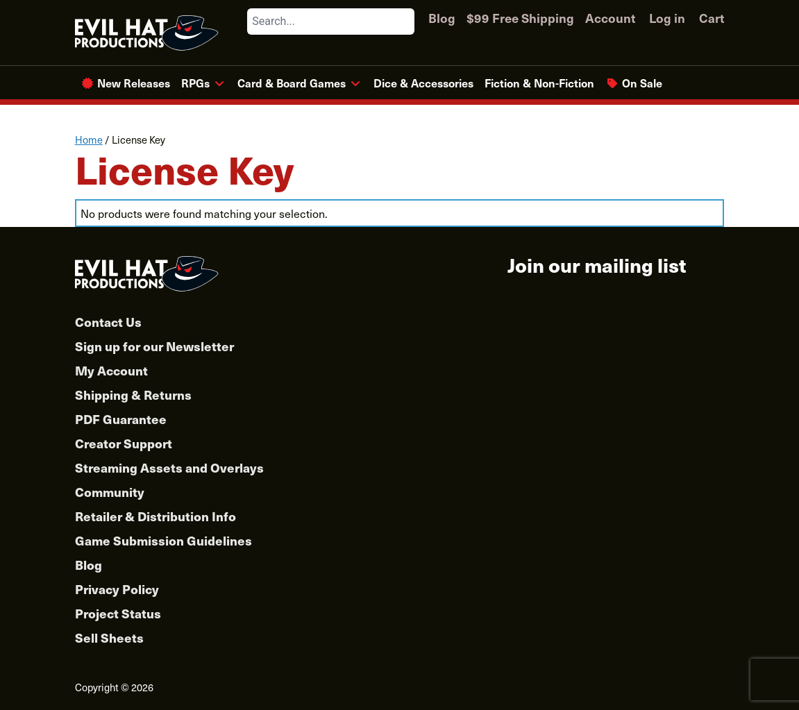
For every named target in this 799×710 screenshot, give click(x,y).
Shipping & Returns (133, 394)
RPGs (195, 82)
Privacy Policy (117, 589)
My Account (111, 370)
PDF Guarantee (121, 419)
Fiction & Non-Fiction (539, 82)
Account (610, 17)
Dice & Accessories (423, 82)
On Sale (642, 82)
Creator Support (123, 443)
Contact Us (108, 321)
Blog (441, 17)
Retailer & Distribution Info (155, 516)
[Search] (403, 21)
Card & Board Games (291, 82)
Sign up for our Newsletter (154, 346)
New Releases (133, 82)
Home (89, 139)
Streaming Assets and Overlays (169, 467)
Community (109, 491)
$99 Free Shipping (520, 17)
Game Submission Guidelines (163, 540)
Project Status (118, 613)
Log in (667, 17)
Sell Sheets (109, 637)
